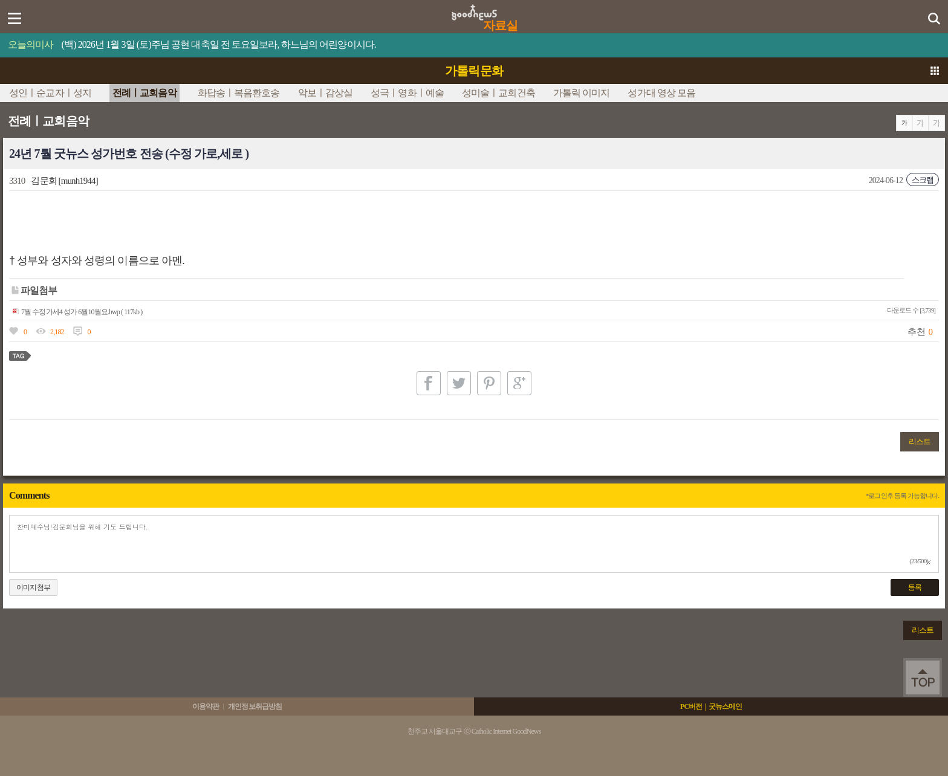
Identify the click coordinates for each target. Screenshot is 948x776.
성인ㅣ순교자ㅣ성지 (50, 93)
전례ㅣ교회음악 (144, 93)
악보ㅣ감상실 (325, 93)
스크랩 (922, 179)
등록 (914, 587)
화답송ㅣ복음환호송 (239, 93)
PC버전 (691, 706)
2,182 (57, 332)
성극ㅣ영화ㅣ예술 (407, 93)
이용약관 (205, 706)
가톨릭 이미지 (581, 93)
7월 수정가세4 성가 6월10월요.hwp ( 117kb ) (77, 312)
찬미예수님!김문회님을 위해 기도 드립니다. (474, 544)
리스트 (919, 441)
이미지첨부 (33, 587)
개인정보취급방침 (255, 706)
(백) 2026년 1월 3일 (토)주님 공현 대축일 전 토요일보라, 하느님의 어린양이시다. (219, 44)
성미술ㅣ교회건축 (498, 93)
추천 (915, 332)
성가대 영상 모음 (661, 93)
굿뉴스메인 (725, 706)
